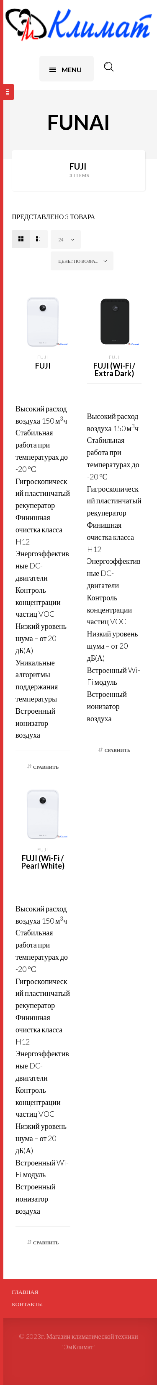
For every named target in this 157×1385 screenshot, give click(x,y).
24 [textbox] (60, 239)
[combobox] (66, 239)
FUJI (42, 357)
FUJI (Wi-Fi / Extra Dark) (114, 369)
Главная (25, 1291)
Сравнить (46, 766)
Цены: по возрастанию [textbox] (83, 261)
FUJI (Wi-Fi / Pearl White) (42, 862)
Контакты (27, 1304)
